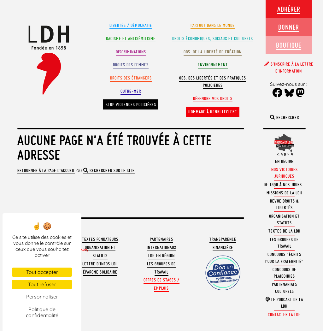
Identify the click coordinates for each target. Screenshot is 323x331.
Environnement (213, 65)
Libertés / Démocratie (130, 25)
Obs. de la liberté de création (213, 52)
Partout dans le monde (213, 25)
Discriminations (131, 52)
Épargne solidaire (100, 272)
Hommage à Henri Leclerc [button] (212, 112)
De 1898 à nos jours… (284, 184)
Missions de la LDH (284, 193)
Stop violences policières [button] (131, 104)
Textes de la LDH (284, 231)
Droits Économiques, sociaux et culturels (212, 38)
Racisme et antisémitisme (131, 38)
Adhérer (288, 9)
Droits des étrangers (131, 78)
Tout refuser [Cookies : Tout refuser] (42, 284)
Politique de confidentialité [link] (42, 312)
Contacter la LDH (284, 314)
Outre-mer (130, 91)
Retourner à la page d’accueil (46, 170)
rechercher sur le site (109, 170)
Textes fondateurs (100, 239)
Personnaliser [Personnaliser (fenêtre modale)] (42, 296)
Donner (288, 27)
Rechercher (284, 117)
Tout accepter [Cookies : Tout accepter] (42, 272)
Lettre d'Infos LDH (100, 264)
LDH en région (161, 255)
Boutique (288, 45)
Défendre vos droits (212, 98)
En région (284, 161)
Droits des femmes (131, 65)
